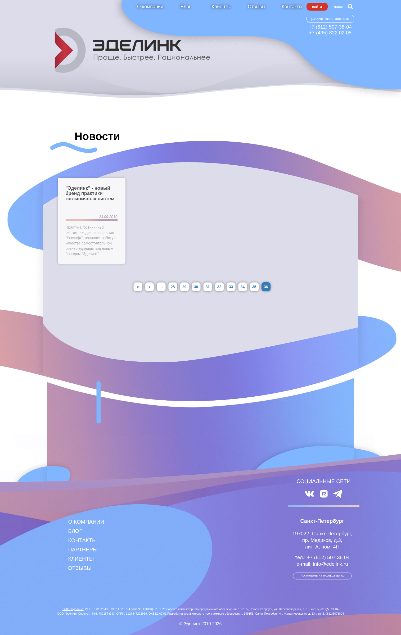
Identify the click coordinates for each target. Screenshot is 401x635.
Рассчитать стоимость (330, 18)
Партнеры (83, 549)
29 (184, 287)
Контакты (292, 6)
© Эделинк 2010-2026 (200, 624)
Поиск (338, 6)
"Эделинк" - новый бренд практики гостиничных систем (90, 193)
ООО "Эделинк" (73, 609)
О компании (150, 6)
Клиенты (221, 6)
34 (243, 287)
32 (219, 287)
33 (231, 287)
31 (208, 287)
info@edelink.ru (330, 564)
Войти (317, 6)
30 (196, 287)
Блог (186, 6)
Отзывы (256, 6)
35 (254, 287)
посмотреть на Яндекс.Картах (322, 575)
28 (173, 287)
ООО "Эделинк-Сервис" (73, 613)
